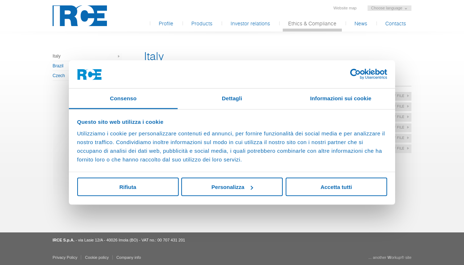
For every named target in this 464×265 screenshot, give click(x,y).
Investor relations (250, 24)
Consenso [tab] (123, 98)
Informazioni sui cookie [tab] (341, 98)
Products (201, 24)
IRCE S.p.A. (80, 15)
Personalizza (232, 187)
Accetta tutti (336, 187)
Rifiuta (127, 187)
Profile (166, 24)
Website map (345, 8)
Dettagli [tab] (232, 98)
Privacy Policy (65, 257)
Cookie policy (96, 257)
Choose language (386, 8)
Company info (128, 257)
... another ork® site (389, 257)
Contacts (395, 24)
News (361, 24)
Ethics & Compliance (312, 24)
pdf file (396, 96)
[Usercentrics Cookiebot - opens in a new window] (355, 74)
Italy (57, 56)
